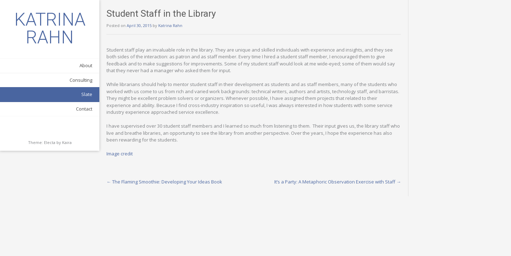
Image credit (119, 153)
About (85, 65)
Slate (86, 94)
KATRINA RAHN (50, 28)
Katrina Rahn (170, 25)
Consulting (81, 80)
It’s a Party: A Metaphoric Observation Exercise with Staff (337, 181)
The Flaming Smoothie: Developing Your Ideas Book (164, 181)
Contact (84, 109)
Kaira (67, 142)
